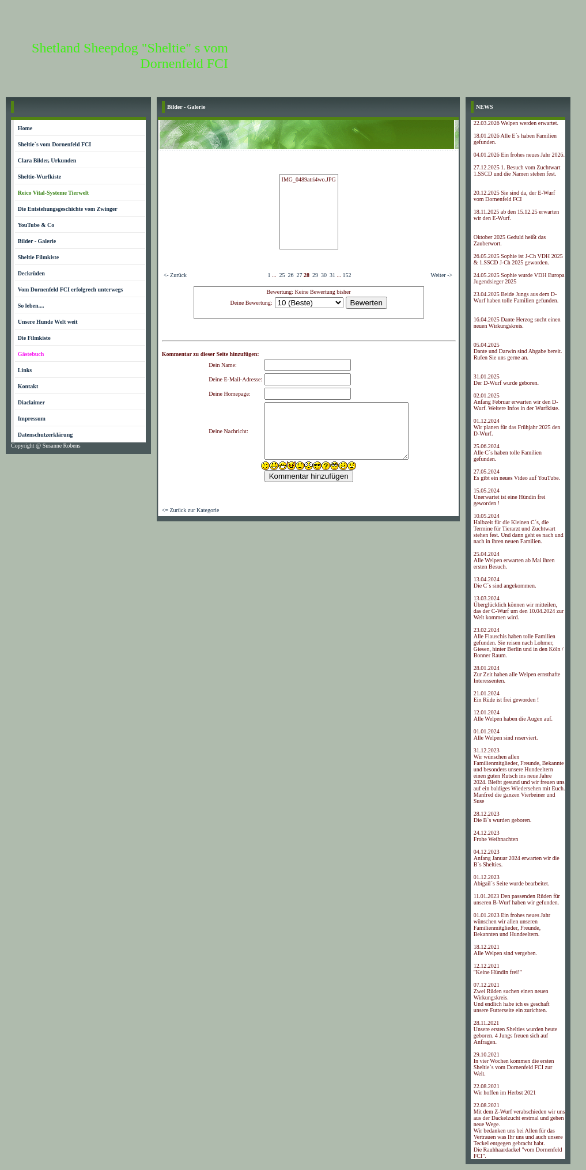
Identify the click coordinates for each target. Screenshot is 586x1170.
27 (299, 275)
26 (290, 275)
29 (315, 275)
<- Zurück (175, 275)
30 (324, 275)
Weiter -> (441, 275)
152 (346, 275)
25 (282, 275)
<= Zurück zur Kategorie (191, 510)
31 (332, 275)
